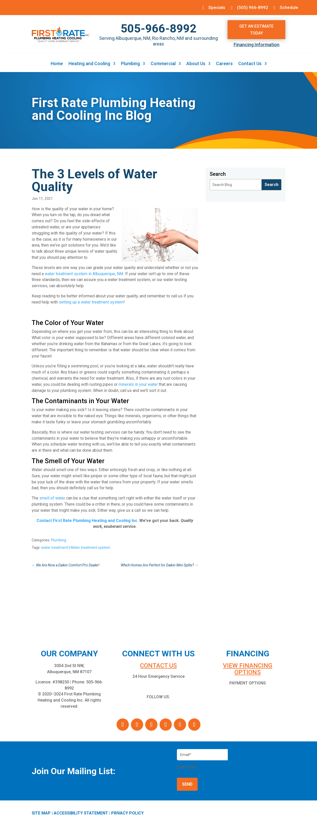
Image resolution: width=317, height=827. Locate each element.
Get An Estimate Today (256, 30)
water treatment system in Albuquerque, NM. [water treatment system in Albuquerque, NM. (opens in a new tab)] (84, 274)
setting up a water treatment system (91, 302)
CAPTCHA (187, 768)
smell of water (52, 498)
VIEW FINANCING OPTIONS (247, 670)
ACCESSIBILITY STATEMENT (81, 813)
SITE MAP (41, 813)
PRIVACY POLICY (127, 813)
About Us (195, 65)
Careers (224, 65)
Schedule (288, 7)
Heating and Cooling (89, 65)
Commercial (163, 65)
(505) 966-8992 (250, 7)
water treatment (54, 548)
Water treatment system (90, 548)
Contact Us (250, 65)
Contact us (158, 666)
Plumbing (130, 65)
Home (57, 65)
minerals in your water (138, 384)
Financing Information (256, 45)
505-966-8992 (158, 29)
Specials (213, 7)
